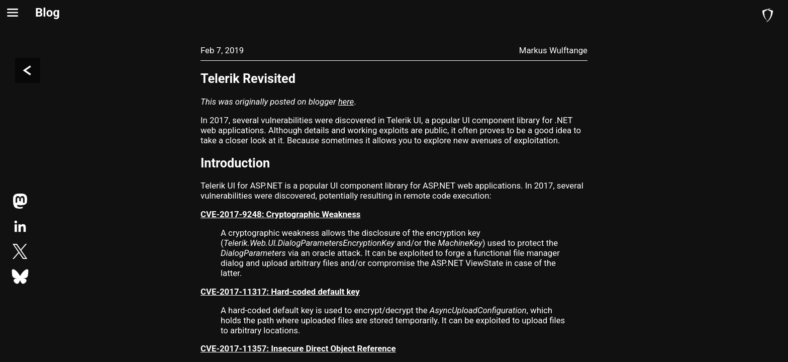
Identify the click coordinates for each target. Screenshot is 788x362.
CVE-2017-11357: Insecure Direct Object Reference (298, 348)
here (346, 102)
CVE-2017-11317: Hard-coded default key (280, 292)
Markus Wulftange (553, 50)
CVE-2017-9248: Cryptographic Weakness (280, 214)
